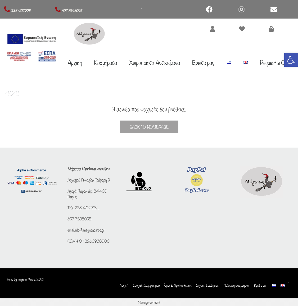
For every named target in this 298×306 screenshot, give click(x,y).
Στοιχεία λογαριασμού (146, 285)
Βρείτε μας (203, 62)
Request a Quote (276, 62)
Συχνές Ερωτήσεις (207, 285)
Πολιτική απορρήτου (236, 285)
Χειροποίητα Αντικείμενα (154, 62)
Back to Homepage (149, 126)
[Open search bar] (290, 278)
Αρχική (75, 62)
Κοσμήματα (105, 62)
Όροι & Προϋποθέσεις (178, 285)
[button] (291, 60)
